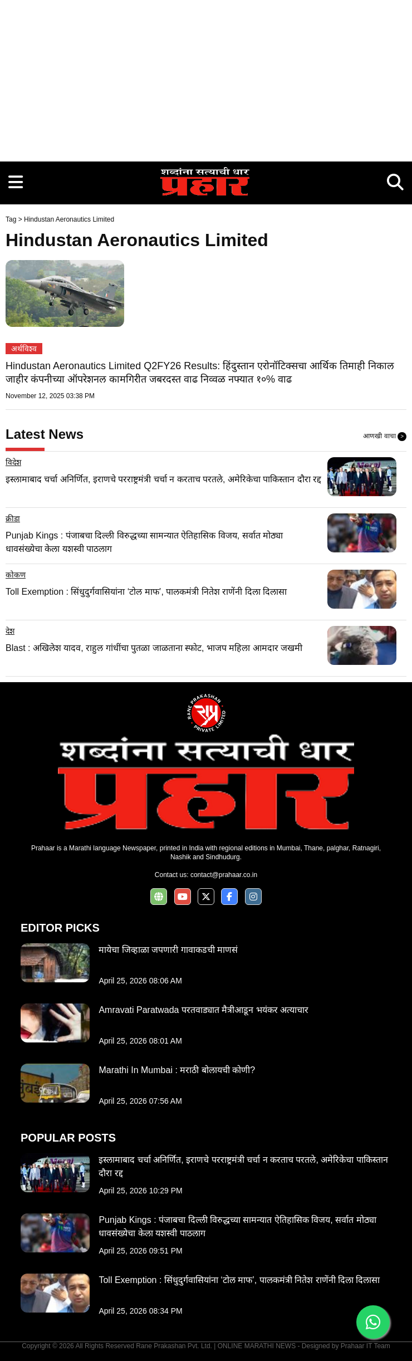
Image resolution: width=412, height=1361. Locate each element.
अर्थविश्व (24, 348)
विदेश (13, 462)
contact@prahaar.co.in (223, 875)
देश (10, 630)
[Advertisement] (206, 78)
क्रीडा (13, 518)
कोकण (16, 574)
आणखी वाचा (384, 436)
